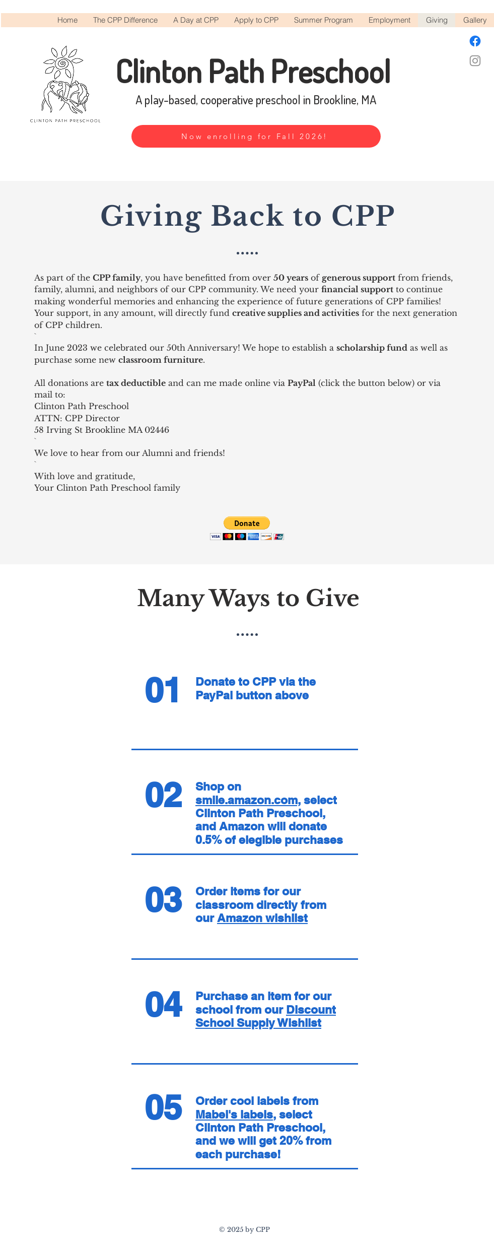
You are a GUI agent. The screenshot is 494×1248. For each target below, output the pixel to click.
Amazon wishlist (262, 918)
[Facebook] (475, 41)
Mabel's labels (234, 1114)
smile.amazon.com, (248, 800)
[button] (247, 528)
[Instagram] (475, 60)
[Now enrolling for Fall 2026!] (256, 136)
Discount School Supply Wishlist (265, 1016)
